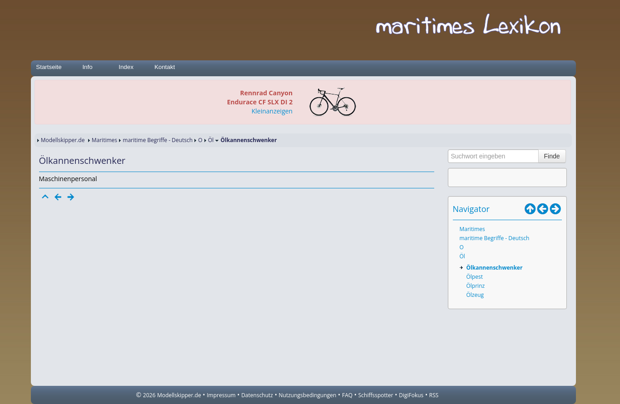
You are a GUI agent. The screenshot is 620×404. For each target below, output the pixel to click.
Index (126, 67)
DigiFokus (411, 395)
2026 (149, 395)
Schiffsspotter (375, 395)
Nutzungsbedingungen (308, 395)
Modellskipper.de (63, 140)
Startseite (48, 67)
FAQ (347, 395)
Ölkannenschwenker (494, 267)
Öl (210, 140)
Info (87, 67)
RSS (434, 395)
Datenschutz (257, 395)
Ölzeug (475, 295)
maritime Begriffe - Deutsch (158, 140)
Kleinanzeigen (272, 111)
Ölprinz (475, 286)
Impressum (221, 395)
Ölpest (474, 277)
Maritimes (104, 140)
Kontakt (164, 67)
